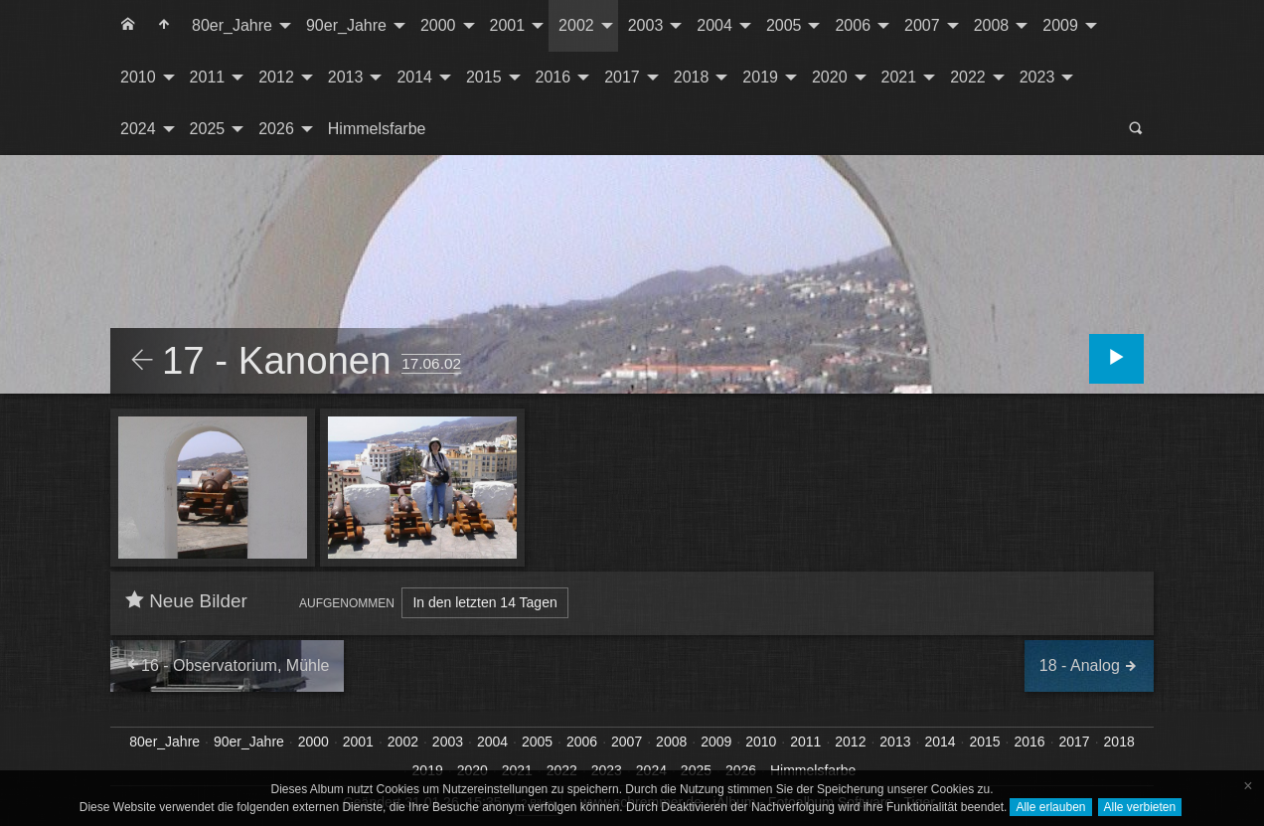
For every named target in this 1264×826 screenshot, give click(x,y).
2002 (576, 25)
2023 (1037, 77)
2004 (714, 25)
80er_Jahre (232, 25)
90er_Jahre (346, 25)
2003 (646, 25)
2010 (138, 77)
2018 (692, 77)
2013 (346, 77)
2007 (922, 25)
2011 (208, 77)
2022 (968, 77)
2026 (276, 128)
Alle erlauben (1050, 807)
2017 (622, 77)
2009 (1060, 25)
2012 (276, 77)
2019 (760, 77)
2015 (484, 77)
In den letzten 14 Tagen (484, 602)
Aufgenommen (347, 603)
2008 (992, 25)
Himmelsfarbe (377, 128)
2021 (899, 77)
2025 (208, 128)
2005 (784, 25)
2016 (553, 77)
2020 (830, 77)
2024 (138, 128)
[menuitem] (128, 26)
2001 (508, 25)
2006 (852, 25)
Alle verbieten (1140, 807)
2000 (438, 25)
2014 (414, 77)
